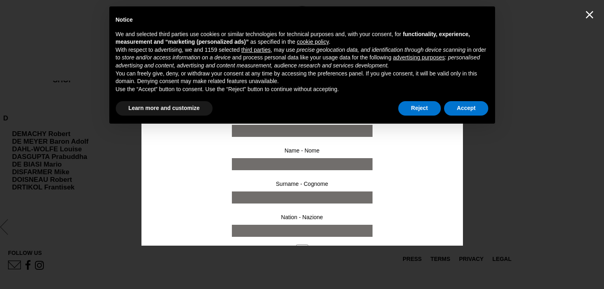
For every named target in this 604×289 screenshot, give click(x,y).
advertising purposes (419, 57)
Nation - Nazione (302, 217)
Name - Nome (302, 150)
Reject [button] (419, 108)
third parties (255, 50)
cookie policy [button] (313, 42)
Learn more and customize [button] (164, 108)
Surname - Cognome (302, 184)
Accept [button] (466, 108)
